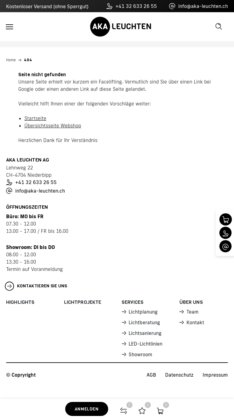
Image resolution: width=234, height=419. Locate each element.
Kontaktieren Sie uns (36, 286)
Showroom (140, 353)
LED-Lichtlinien (145, 342)
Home (11, 60)
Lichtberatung (144, 321)
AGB (151, 373)
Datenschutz (179, 373)
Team (192, 311)
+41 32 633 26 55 (131, 6)
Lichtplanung (143, 311)
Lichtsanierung (145, 332)
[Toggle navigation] (9, 26)
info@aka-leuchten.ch (198, 6)
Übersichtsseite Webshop (52, 126)
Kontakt (195, 321)
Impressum (215, 373)
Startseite (35, 118)
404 (28, 60)
